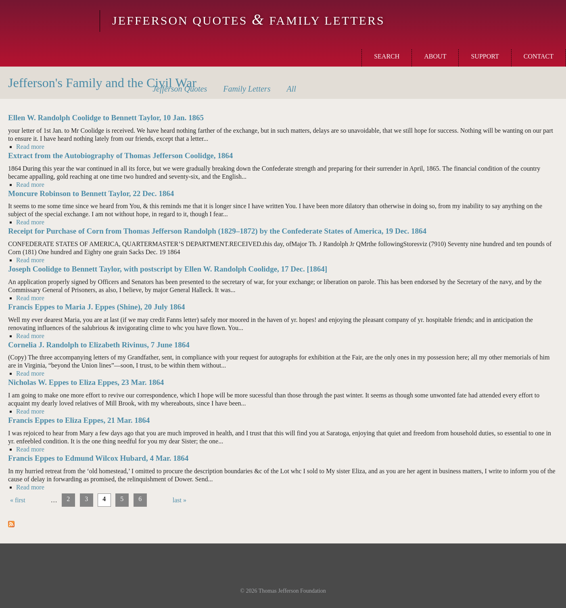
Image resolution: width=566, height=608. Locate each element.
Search (386, 56)
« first (17, 500)
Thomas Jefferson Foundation (292, 591)
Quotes (179, 88)
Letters (246, 88)
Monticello (49, 21)
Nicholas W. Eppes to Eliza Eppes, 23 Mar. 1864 (86, 382)
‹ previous (38, 500)
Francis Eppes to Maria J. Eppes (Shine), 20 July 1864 (96, 307)
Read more (30, 146)
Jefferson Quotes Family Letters (248, 20)
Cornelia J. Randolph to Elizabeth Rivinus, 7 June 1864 (99, 345)
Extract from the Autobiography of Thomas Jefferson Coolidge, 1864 (120, 155)
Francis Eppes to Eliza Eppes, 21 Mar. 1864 (79, 420)
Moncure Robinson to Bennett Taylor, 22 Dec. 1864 (91, 193)
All (291, 88)
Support (485, 56)
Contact (538, 56)
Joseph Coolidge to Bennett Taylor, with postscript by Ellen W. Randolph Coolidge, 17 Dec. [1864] (167, 269)
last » (179, 500)
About (435, 56)
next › (160, 500)
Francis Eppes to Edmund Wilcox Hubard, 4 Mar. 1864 (98, 458)
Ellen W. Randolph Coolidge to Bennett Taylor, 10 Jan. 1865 (106, 117)
